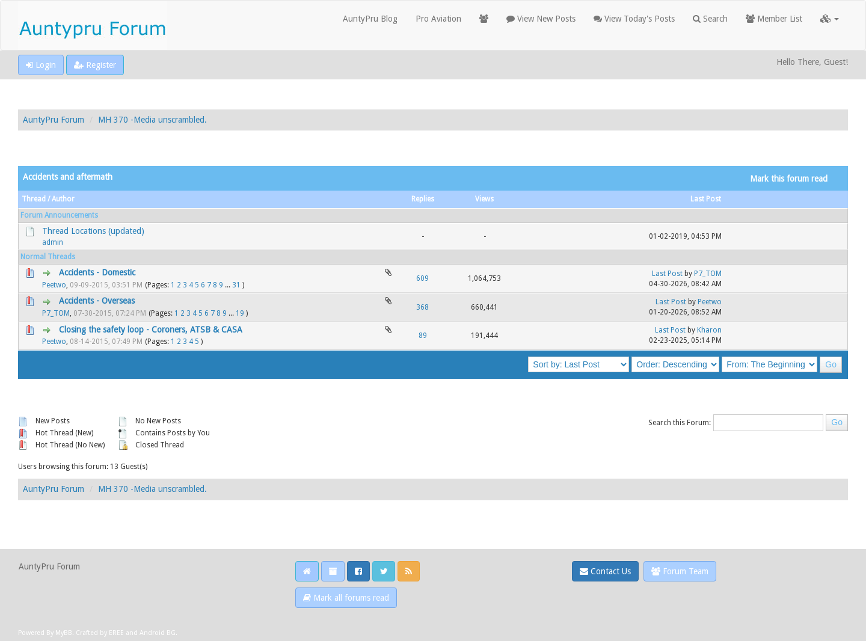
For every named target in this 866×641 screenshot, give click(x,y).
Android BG (158, 633)
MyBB (63, 633)
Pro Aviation (438, 18)
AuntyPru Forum (53, 119)
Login (41, 65)
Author (63, 199)
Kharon (709, 330)
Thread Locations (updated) (93, 231)
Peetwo (54, 285)
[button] (829, 19)
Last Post (705, 199)
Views (484, 199)
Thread (34, 199)
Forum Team (679, 571)
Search (710, 18)
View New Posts (541, 18)
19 (240, 313)
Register (95, 65)
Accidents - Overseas (97, 300)
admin (52, 242)
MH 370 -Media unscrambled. (152, 119)
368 (422, 307)
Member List (774, 18)
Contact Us (605, 571)
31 (236, 285)
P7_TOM (708, 273)
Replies (422, 199)
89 (423, 335)
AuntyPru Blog (370, 18)
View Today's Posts (634, 18)
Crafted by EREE (100, 633)
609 (422, 278)
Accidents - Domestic (97, 272)
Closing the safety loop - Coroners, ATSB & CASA (150, 329)
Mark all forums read (346, 598)
